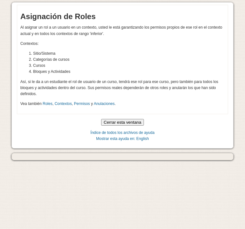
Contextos (63, 103)
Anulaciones (104, 103)
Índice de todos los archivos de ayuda (123, 132)
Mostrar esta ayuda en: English (122, 138)
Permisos (82, 103)
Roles (48, 103)
